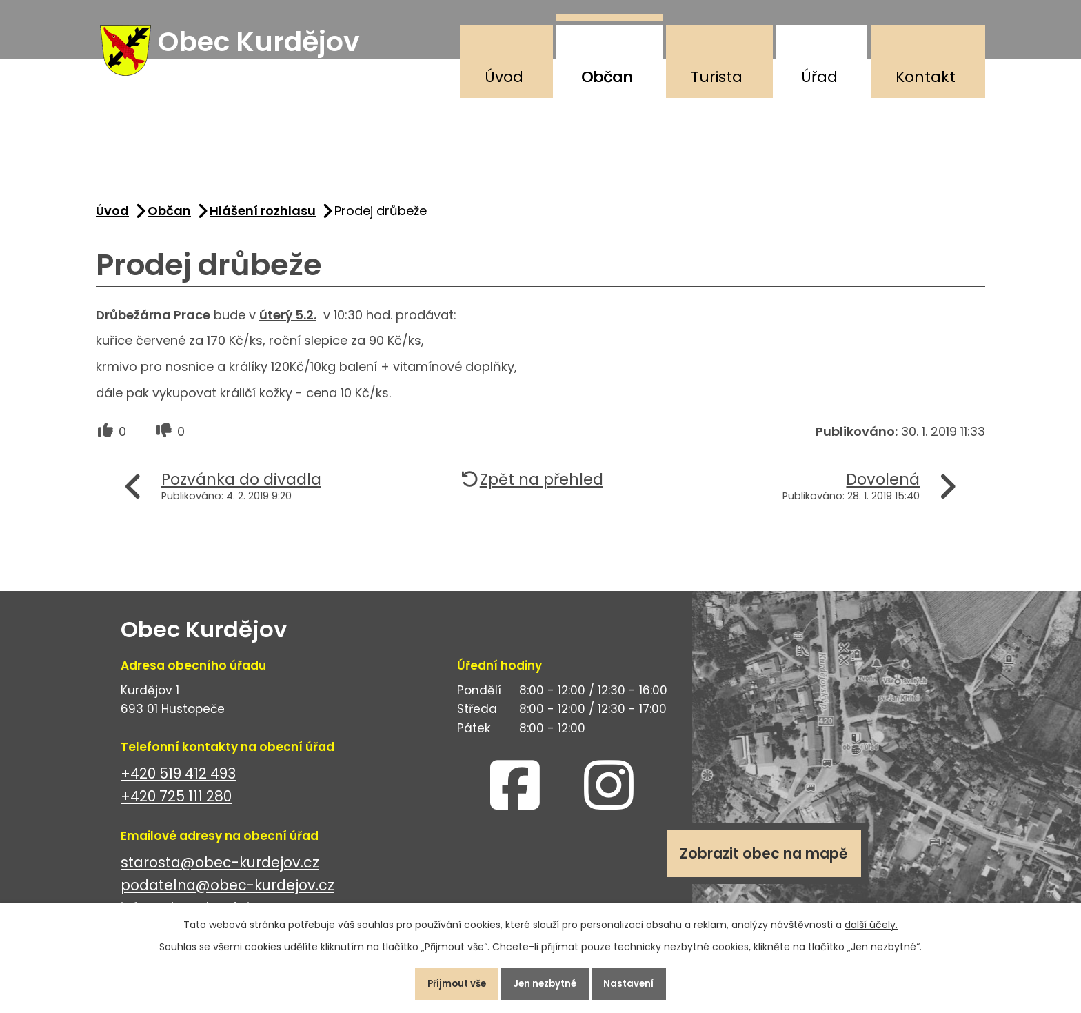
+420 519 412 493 (178, 782)
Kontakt (926, 77)
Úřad (819, 77)
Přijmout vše (446, 981)
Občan (607, 77)
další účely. (871, 920)
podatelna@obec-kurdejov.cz (227, 894)
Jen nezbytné (546, 981)
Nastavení (640, 981)
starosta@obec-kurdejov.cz (220, 871)
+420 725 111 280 (176, 805)
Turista (716, 77)
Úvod (504, 77)
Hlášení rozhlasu (263, 219)
